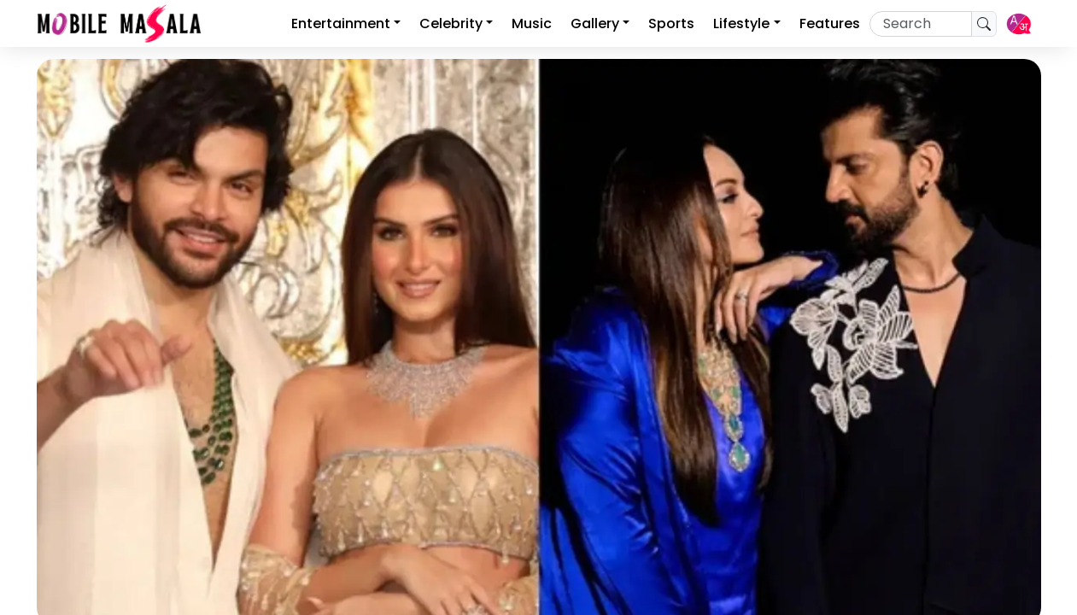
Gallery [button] (595, 23)
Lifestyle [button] (741, 23)
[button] (1019, 24)
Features (829, 23)
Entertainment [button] (340, 23)
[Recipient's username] (920, 24)
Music (532, 23)
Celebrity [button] (451, 23)
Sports (671, 23)
